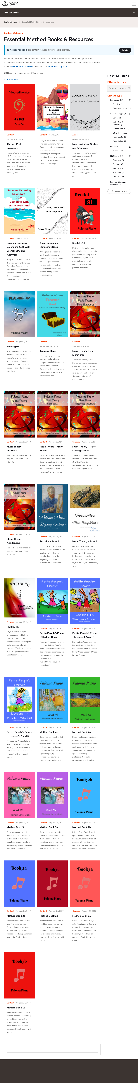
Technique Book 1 (50, 541)
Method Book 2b (82, 836)
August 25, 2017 (56, 537)
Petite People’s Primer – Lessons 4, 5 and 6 (84, 641)
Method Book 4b (49, 740)
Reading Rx (13, 346)
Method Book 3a (49, 836)
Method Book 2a (16, 925)
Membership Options (57, 66)
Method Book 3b (16, 836)
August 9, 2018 (55, 442)
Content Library (10, 22)
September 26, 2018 (49, 346)
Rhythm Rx (13, 631)
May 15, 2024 (22, 238)
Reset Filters (12, 79)
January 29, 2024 (89, 238)
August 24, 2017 (56, 735)
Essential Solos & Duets (21, 66)
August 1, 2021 (23, 341)
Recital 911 (79, 243)
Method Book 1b (16, 1016)
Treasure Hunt (48, 351)
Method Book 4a (82, 740)
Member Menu (69, 12)
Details (125, 50)
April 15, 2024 (55, 238)
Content (10, 135)
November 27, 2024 (80, 139)
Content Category (13, 33)
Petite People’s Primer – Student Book (49, 641)
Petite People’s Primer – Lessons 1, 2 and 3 (19, 744)
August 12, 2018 (23, 442)
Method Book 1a (82, 925)
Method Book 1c (49, 925)
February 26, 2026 (15, 139)
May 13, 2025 (55, 135)
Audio (75, 135)
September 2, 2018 (80, 346)
